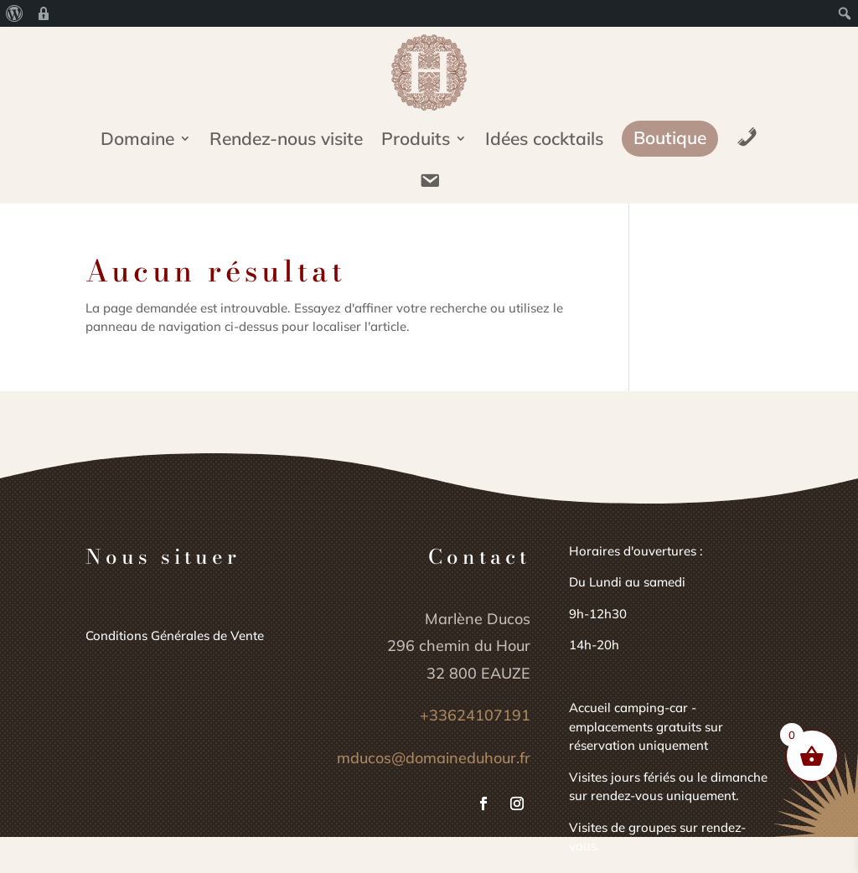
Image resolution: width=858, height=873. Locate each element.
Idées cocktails (544, 140)
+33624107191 (475, 715)
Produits (415, 140)
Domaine (137, 140)
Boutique (669, 137)
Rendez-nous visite (286, 140)
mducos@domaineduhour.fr (433, 757)
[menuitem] (14, 13)
